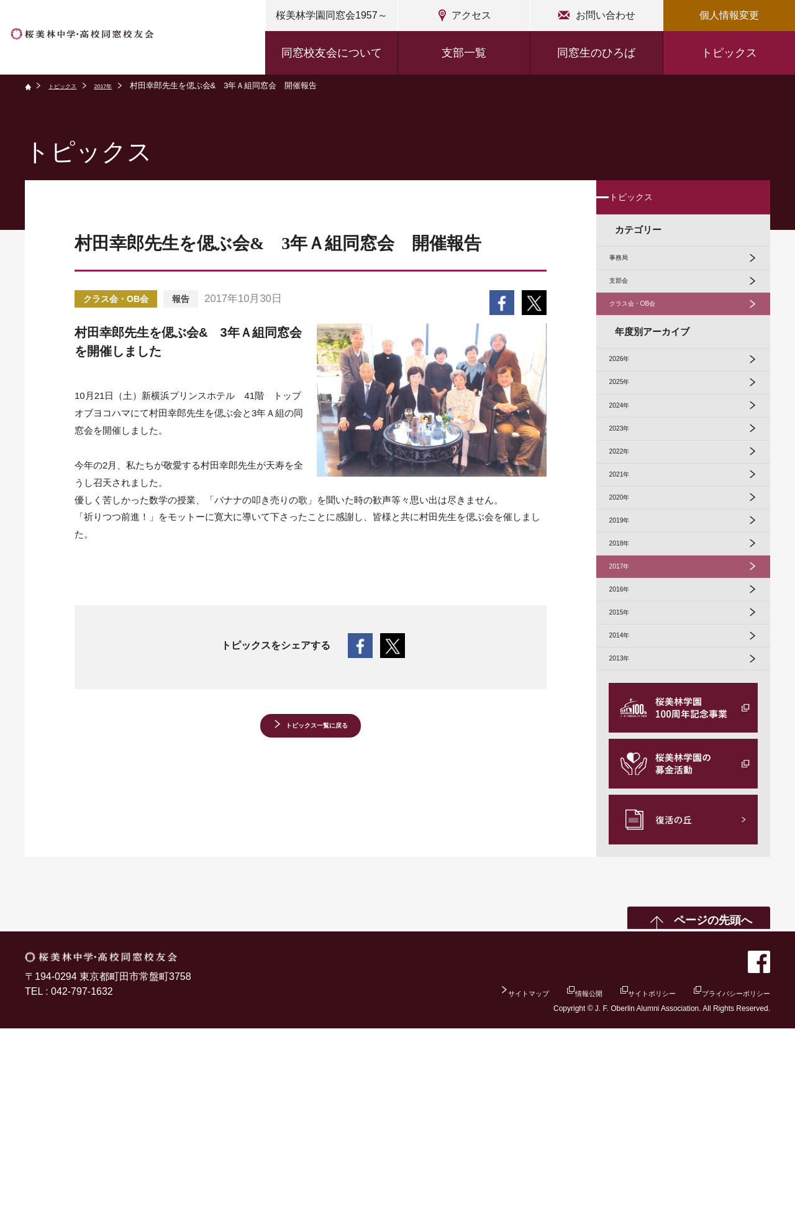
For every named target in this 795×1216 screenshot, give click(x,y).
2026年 (630, 410)
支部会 (629, 311)
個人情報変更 (729, 15)
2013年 (630, 843)
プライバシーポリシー (720, 1179)
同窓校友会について (331, 53)
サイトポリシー (606, 1179)
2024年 (630, 477)
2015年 (630, 776)
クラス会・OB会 (649, 344)
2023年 (630, 510)
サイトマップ (441, 1179)
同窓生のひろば (596, 53)
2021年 (630, 577)
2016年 (630, 743)
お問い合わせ (605, 15)
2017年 (123, 85)
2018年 (630, 676)
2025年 (630, 444)
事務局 (629, 278)
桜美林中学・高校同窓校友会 (116, 38)
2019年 (630, 643)
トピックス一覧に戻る (316, 730)
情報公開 (521, 1179)
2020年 (630, 610)
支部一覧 (464, 53)
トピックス (729, 53)
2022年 (630, 543)
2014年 (630, 809)
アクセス (471, 15)
